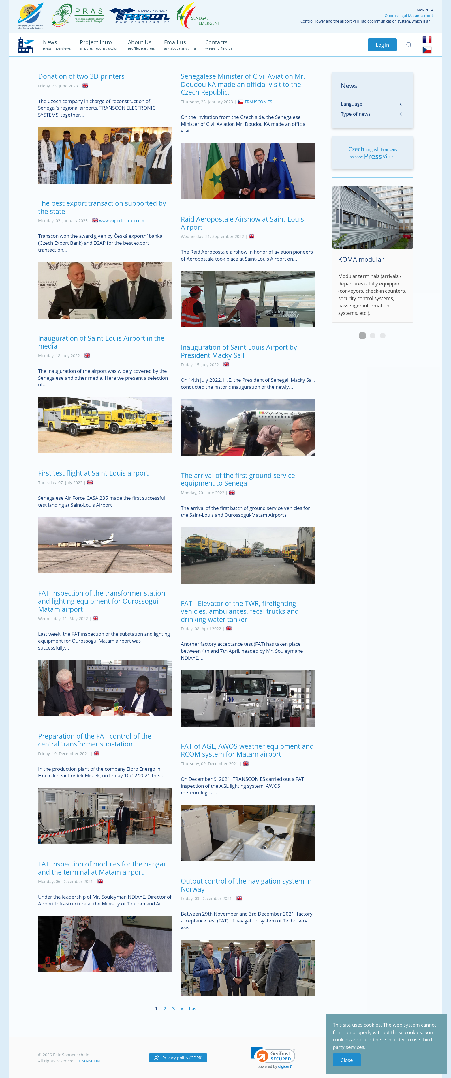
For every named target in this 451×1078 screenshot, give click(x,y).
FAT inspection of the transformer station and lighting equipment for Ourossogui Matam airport (101, 600)
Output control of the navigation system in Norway (246, 885)
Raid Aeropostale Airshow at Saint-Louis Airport (242, 223)
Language (351, 103)
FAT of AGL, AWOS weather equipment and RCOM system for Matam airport (247, 750)
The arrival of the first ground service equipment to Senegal (238, 479)
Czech (356, 149)
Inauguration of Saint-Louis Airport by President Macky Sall (239, 351)
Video (389, 156)
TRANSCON (89, 1061)
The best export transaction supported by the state (102, 207)
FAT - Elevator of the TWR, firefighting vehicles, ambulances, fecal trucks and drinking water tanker (240, 611)
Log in (382, 45)
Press (373, 156)
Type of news (356, 114)
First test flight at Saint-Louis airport (93, 473)
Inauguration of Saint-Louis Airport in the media (101, 342)
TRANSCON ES (258, 101)
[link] (273, 1057)
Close (347, 1060)
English (372, 149)
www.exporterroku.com (121, 220)
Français (389, 149)
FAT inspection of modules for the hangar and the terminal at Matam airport (102, 868)
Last (193, 1008)
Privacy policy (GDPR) (178, 1058)
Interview (356, 157)
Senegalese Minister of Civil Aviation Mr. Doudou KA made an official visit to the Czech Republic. (243, 84)
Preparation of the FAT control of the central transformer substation (94, 740)
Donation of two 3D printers (81, 76)
